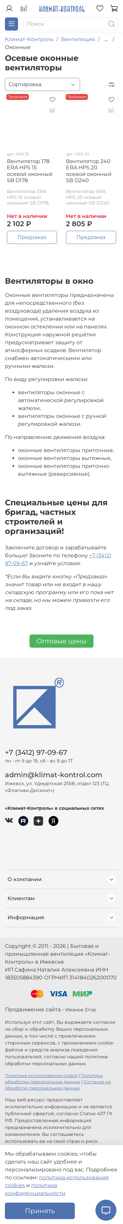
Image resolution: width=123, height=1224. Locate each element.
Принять (40, 1211)
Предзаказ (32, 237)
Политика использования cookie (41, 1075)
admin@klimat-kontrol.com (53, 775)
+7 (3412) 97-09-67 (36, 752)
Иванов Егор (80, 1010)
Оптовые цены (61, 641)
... (106, 39)
